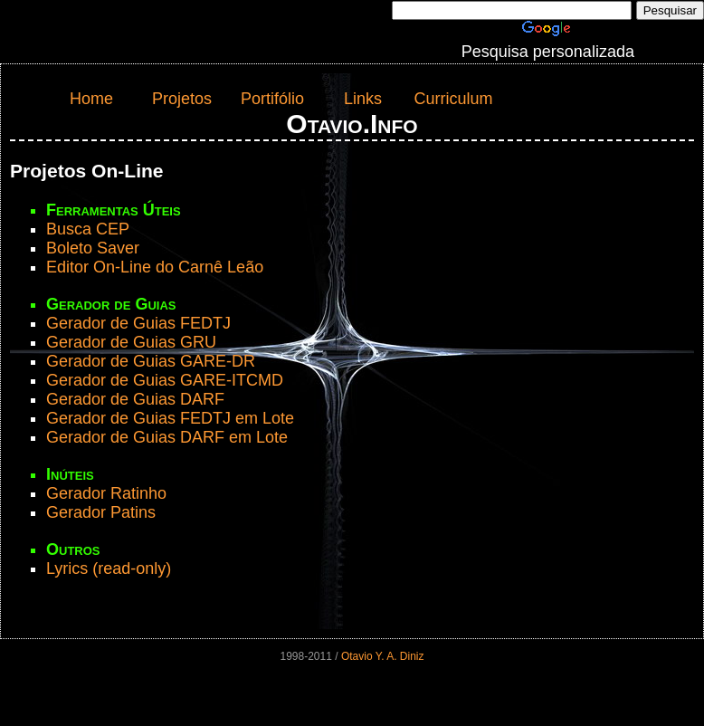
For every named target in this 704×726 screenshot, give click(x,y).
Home (91, 99)
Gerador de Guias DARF (135, 399)
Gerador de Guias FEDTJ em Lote (170, 418)
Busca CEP (87, 229)
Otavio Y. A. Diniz (382, 656)
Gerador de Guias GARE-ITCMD (164, 380)
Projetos (182, 99)
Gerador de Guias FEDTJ (138, 323)
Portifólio (272, 99)
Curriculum (453, 99)
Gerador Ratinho (106, 493)
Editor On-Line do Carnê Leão (154, 267)
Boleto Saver (92, 248)
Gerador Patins (101, 512)
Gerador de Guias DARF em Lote (167, 437)
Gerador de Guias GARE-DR (150, 361)
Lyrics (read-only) (108, 568)
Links (363, 99)
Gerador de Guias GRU (131, 342)
